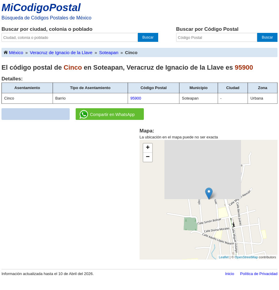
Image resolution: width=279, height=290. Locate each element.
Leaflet (224, 257)
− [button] (148, 157)
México (13, 52)
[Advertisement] (70, 169)
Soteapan (108, 52)
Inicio (229, 273)
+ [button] (148, 148)
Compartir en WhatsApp (107, 114)
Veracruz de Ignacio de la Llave (61, 52)
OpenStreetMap (246, 257)
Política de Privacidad (259, 273)
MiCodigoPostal (40, 7)
